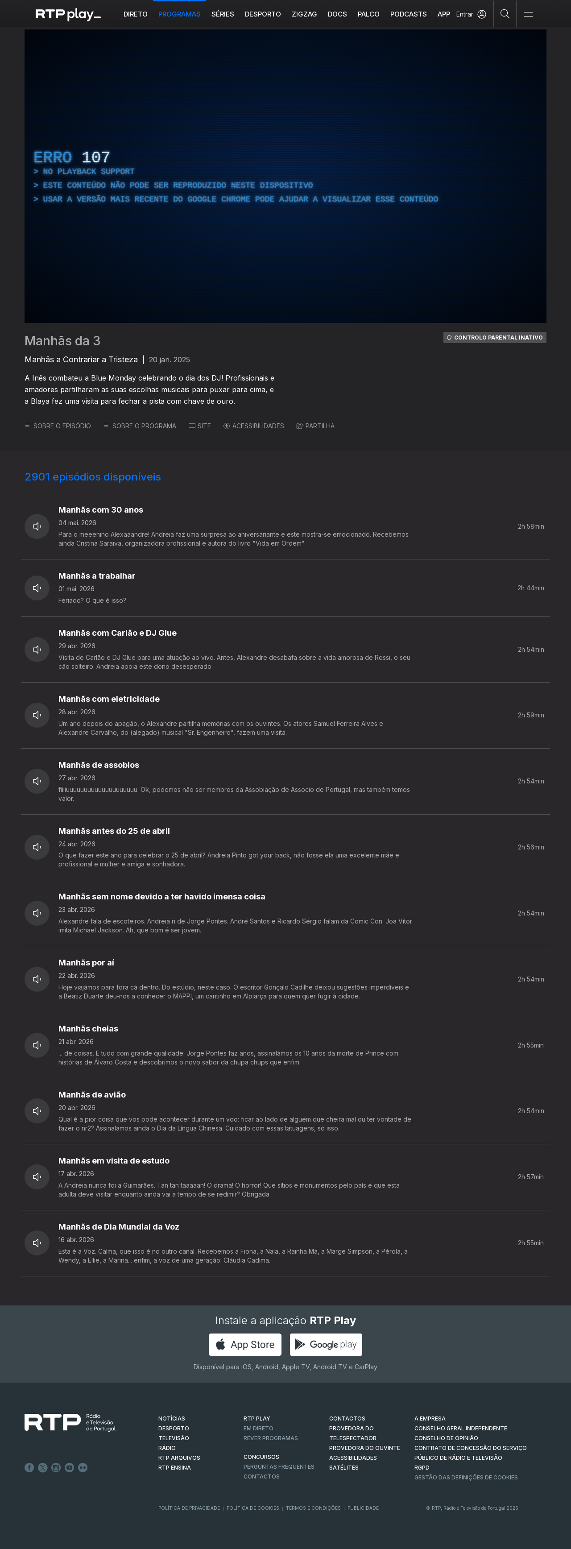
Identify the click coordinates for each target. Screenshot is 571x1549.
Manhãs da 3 (63, 340)
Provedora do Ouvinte (364, 1448)
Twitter (43, 1468)
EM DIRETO (258, 1428)
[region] (285, 176)
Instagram (56, 1468)
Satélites (344, 1467)
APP (444, 14)
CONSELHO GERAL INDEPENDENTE (460, 1428)
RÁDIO (167, 1448)
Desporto (263, 14)
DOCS (337, 14)
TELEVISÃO (173, 1438)
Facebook (29, 1468)
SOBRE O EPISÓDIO (58, 426)
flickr (83, 1468)
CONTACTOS (347, 1418)
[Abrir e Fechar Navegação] (528, 14)
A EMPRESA (430, 1418)
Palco (369, 14)
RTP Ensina (174, 1467)
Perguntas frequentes (279, 1466)
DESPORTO (173, 1428)
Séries (222, 14)
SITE (200, 426)
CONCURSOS (261, 1457)
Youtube (69, 1468)
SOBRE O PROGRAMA (139, 426)
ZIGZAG (304, 14)
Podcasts (408, 14)
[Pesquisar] (505, 13)
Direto (136, 14)
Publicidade (363, 1508)
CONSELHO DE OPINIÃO (446, 1438)
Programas (179, 14)
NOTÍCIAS (171, 1418)
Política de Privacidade (189, 1508)
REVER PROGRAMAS (271, 1438)
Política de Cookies (253, 1508)
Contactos (262, 1476)
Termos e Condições (313, 1508)
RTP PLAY (257, 1418)
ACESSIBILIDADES (253, 426)
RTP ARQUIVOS (179, 1457)
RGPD (422, 1467)
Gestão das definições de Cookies (466, 1477)
